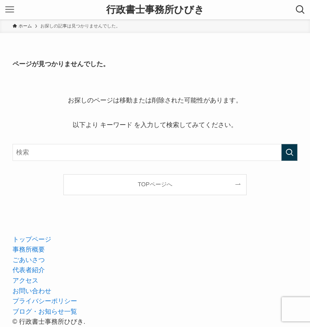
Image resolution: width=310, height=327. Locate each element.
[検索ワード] (155, 152)
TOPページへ (155, 184)
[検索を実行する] (289, 152)
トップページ (32, 239)
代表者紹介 (29, 270)
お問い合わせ (32, 290)
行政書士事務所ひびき (155, 10)
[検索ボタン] (300, 9)
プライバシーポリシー (45, 301)
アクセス (25, 280)
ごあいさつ (29, 259)
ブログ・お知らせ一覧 (45, 311)
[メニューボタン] (9, 9)
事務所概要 (29, 249)
